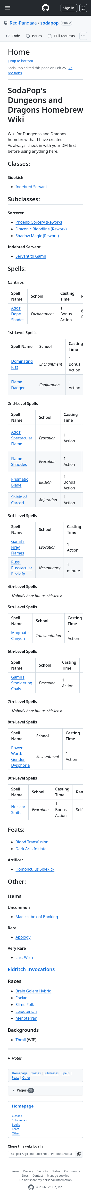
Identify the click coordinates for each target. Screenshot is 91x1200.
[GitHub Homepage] (31, 1187)
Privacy (28, 1171)
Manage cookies (58, 1176)
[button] (79, 1154)
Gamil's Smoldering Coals (21, 682)
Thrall (21, 1039)
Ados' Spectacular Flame (21, 437)
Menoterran (26, 1018)
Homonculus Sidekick (35, 869)
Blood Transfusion (32, 842)
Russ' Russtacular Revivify (21, 567)
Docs (25, 1176)
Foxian (21, 997)
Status (56, 1171)
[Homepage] (46, 8)
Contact (38, 1176)
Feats (15, 1077)
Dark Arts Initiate (31, 848)
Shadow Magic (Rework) (37, 235)
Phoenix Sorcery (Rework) (39, 222)
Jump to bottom (20, 61)
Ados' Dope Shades (17, 313)
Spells (66, 1073)
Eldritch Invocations (31, 969)
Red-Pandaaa (23, 23)
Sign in (68, 8)
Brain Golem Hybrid (33, 991)
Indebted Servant (31, 186)
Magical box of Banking (37, 916)
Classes (36, 1073)
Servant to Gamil (31, 256)
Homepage (19, 1073)
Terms (15, 1171)
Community (72, 1171)
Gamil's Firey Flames (18, 547)
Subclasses (51, 1073)
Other (26, 1077)
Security (42, 1171)
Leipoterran (26, 1011)
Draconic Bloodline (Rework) (41, 229)
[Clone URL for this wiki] (41, 1154)
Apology (23, 937)
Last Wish (24, 957)
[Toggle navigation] (7, 7)
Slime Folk (25, 1004)
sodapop (49, 23)
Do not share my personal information (45, 1180)
